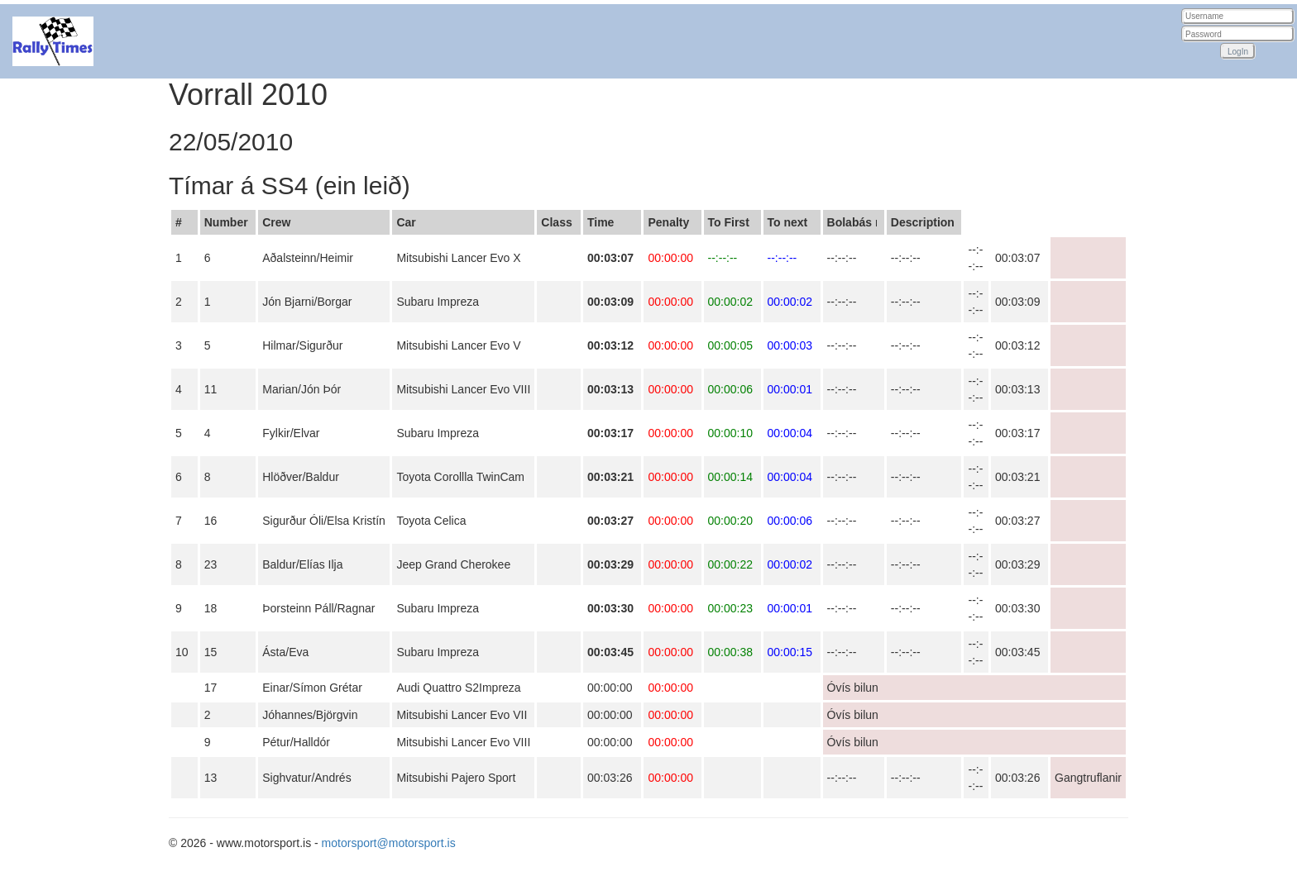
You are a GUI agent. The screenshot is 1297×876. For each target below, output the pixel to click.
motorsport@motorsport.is (389, 843)
